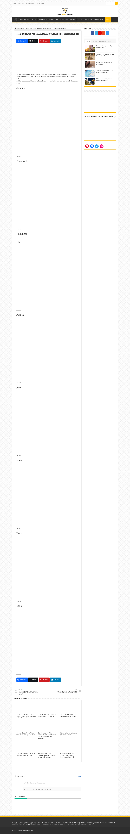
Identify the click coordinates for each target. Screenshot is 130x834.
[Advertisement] (47, 59)
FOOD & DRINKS (99, 19)
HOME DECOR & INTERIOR (67, 19)
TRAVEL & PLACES (25, 19)
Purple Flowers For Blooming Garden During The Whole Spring (47, 755)
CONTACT (21, 4)
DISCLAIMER (40, 4)
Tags (109, 42)
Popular (94, 42)
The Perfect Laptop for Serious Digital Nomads (68, 715)
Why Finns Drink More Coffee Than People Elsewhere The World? (67, 755)
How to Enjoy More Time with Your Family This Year (25, 734)
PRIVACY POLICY (30, 4)
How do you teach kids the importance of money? (47, 715)
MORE (107, 19)
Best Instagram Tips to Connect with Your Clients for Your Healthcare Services (47, 735)
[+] (53, 789)
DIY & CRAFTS (43, 19)
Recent (88, 42)
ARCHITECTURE (53, 19)
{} (50, 789)
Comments (102, 42)
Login (79, 776)
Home (15, 19)
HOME (14, 4)
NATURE (34, 19)
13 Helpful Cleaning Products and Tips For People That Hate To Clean (28, 692)
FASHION (88, 19)
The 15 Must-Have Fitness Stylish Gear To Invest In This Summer (67, 691)
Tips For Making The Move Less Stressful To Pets (25, 754)
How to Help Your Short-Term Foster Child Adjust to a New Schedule (26, 716)
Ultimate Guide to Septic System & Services (68, 734)
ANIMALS (80, 19)
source (18, 156)
